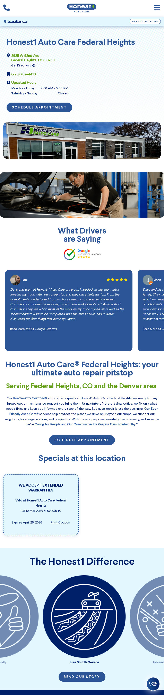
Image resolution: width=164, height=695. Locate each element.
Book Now (153, 684)
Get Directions (21, 65)
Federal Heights (17, 21)
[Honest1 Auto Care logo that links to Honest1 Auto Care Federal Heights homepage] (81, 8)
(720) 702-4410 (23, 74)
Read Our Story (82, 677)
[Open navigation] (157, 8)
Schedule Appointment (39, 107)
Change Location (145, 21)
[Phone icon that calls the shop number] (6, 8)
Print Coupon (60, 522)
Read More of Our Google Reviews (33, 329)
